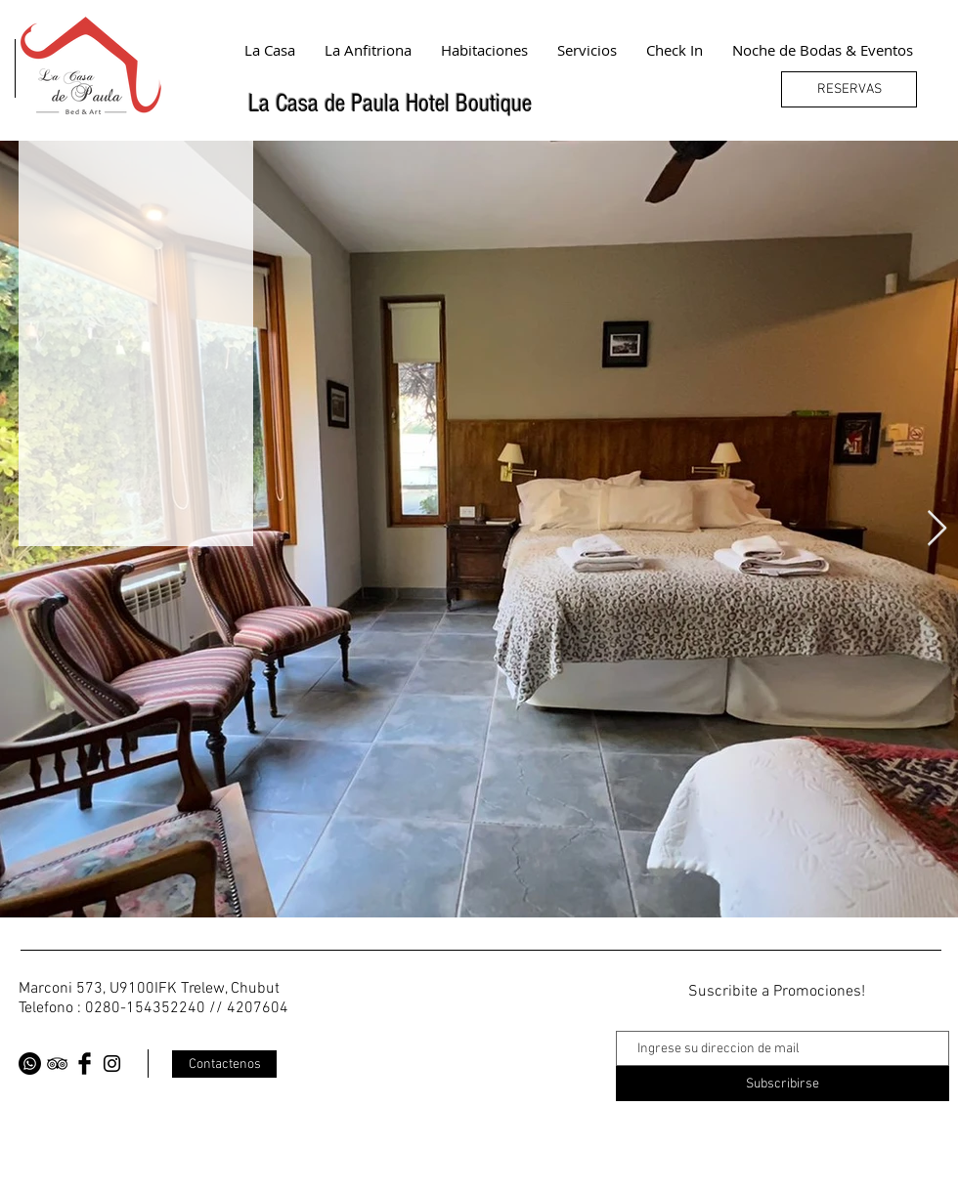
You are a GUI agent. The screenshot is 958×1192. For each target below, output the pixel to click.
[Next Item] (937, 529)
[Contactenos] (224, 1064)
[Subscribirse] (782, 1083)
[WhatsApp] (30, 1063)
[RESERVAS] (849, 89)
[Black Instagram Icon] (112, 1063)
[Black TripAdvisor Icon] (57, 1063)
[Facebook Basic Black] (84, 1063)
